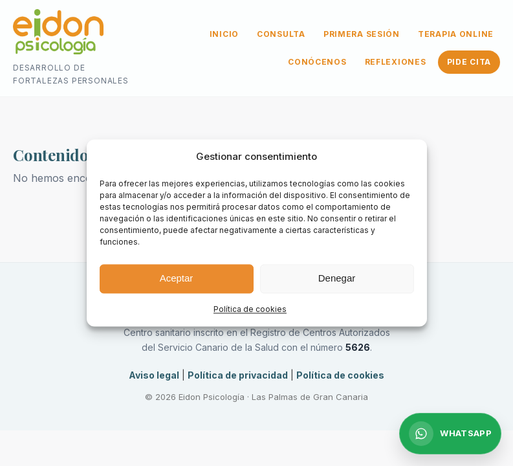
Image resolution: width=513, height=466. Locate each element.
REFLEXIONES (395, 62)
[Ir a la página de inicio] (58, 34)
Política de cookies (250, 309)
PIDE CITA (469, 62)
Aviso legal (154, 375)
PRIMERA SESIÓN (361, 34)
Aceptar (176, 278)
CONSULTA (281, 34)
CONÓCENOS (317, 62)
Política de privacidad (238, 375)
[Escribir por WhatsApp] (450, 433)
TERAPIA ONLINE (456, 34)
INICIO (224, 34)
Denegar (337, 278)
